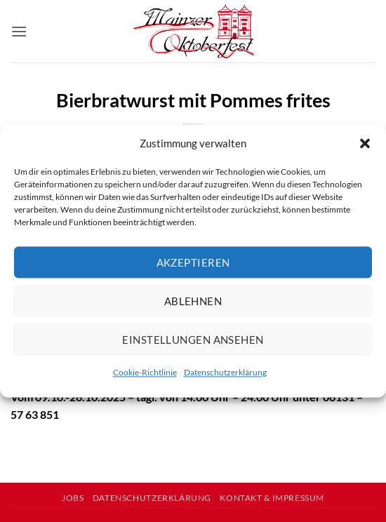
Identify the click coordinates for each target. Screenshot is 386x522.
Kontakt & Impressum (272, 498)
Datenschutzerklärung (225, 372)
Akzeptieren (193, 262)
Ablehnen (193, 301)
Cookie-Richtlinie (145, 372)
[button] (365, 143)
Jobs (73, 498)
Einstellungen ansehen (192, 339)
